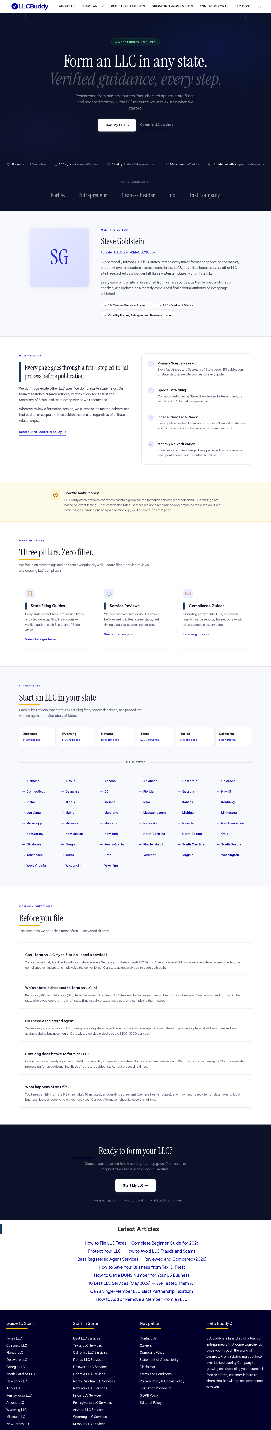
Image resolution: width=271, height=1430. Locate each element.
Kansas (185, 802)
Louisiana (31, 812)
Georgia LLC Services (89, 1374)
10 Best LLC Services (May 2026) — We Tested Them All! (141, 1283)
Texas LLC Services (87, 1346)
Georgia (186, 791)
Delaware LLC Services (90, 1367)
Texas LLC (14, 1338)
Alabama (30, 781)
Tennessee (32, 855)
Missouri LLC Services (89, 1424)
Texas (67, 855)
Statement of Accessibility (159, 1360)
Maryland (109, 812)
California (187, 781)
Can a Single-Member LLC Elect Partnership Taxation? (141, 1291)
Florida (146, 791)
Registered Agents (128, 6)
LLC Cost (243, 6)
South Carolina (191, 844)
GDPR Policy (149, 1395)
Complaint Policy (152, 1353)
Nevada (186, 823)
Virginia (186, 855)
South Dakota (229, 844)
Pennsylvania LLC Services (92, 1403)
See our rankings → (118, 634)
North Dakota (190, 833)
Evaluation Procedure (156, 1388)
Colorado (226, 781)
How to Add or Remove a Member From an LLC (142, 1299)
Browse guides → (196, 634)
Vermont (147, 855)
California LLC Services (90, 1353)
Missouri (69, 823)
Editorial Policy (151, 1403)
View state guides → (41, 639)
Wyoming (109, 865)
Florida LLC (14, 1353)
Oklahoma (31, 844)
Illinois (68, 802)
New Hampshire (230, 823)
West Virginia (34, 865)
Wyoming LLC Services (90, 1417)
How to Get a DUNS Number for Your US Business (141, 1275)
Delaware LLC (16, 1360)
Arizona (108, 781)
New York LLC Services (90, 1388)
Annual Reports (213, 6)
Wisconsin (71, 865)
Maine (67, 812)
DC (104, 791)
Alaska (68, 781)
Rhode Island (151, 844)
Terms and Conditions (156, 1374)
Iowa (144, 802)
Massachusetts (152, 812)
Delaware (70, 791)
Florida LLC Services (88, 1360)
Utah (105, 855)
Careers (146, 1346)
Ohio (222, 833)
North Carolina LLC (20, 1374)
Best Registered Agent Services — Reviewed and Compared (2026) (141, 1259)
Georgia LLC (15, 1367)
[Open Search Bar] (259, 6)
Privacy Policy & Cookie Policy (162, 1381)
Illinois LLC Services (87, 1395)
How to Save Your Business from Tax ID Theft (142, 1267)
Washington (228, 855)
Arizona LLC (15, 1403)
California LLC (16, 1346)
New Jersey (32, 833)
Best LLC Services (86, 1338)
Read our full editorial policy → (42, 432)
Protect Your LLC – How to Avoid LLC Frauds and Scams (142, 1251)
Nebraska (148, 823)
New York (109, 833)
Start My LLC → (117, 125)
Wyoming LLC (16, 1410)
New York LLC (16, 1381)
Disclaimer (147, 1367)
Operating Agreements (172, 6)
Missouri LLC (15, 1417)
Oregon (69, 844)
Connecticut (33, 791)
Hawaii (224, 791)
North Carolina (152, 833)
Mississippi (32, 823)
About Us (67, 6)
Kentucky (226, 802)
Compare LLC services (156, 125)
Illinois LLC (14, 1388)
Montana (109, 823)
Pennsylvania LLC (19, 1395)
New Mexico (72, 833)
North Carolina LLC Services (94, 1381)
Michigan (187, 812)
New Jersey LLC (18, 1424)
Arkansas (148, 781)
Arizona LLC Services (88, 1410)
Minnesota (227, 812)
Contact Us (148, 1338)
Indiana (108, 802)
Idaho (28, 802)
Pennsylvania (112, 844)
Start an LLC (93, 6)
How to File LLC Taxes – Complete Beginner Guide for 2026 (142, 1243)
